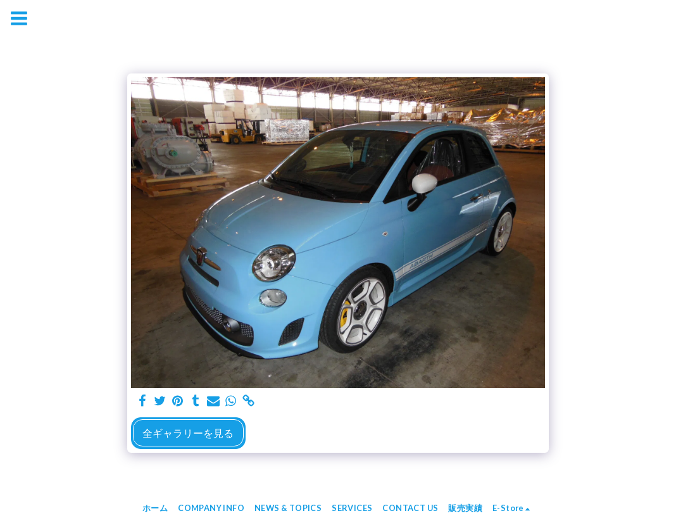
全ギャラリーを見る (188, 433)
